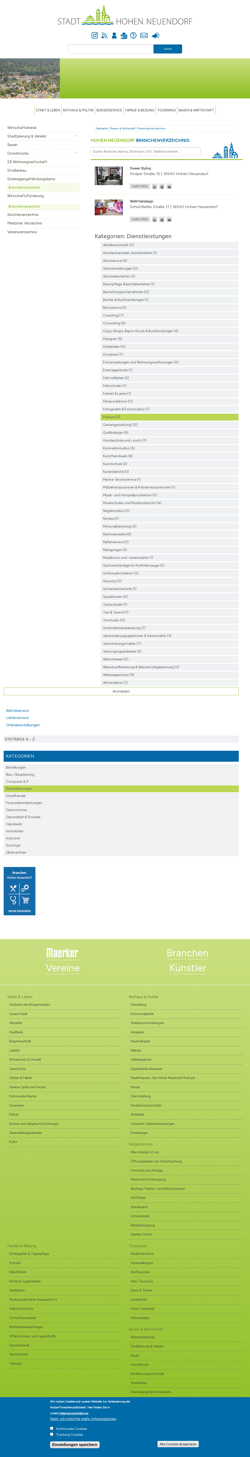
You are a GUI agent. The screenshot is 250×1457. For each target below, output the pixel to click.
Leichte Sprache (124, 32)
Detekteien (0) (114, 347)
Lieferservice (17, 717)
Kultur (13, 1142)
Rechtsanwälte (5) (117, 534)
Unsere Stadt (18, 1014)
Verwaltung (138, 1004)
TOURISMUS (166, 110)
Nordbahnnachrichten (146, 1105)
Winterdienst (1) (115, 683)
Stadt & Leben (48, 110)
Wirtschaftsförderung (25, 196)
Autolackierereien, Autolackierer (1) (130, 253)
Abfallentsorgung (143, 1225)
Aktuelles (15, 1023)
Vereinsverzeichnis (22, 232)
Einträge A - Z (20, 739)
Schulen (15, 1263)
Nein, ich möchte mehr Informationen (83, 1418)
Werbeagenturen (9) (118, 675)
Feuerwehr (16, 1105)
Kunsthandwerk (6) (118, 456)
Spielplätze (17, 1290)
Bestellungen (16, 767)
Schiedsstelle (140, 1216)
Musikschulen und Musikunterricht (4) (132, 503)
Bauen (12, 145)
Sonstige (13, 845)
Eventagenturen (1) (118, 370)
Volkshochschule (21, 1308)
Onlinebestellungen (23, 725)
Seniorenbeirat (19, 1345)
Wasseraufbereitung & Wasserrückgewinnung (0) (141, 667)
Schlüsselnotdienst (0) (121, 573)
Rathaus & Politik (78, 110)
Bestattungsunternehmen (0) (126, 292)
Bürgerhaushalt (20, 1041)
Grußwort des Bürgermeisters (29, 1004)
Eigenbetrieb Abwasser (146, 1069)
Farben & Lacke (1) (117, 393)
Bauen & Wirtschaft (196, 110)
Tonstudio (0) (114, 620)
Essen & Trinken (142, 1290)
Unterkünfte (139, 1299)
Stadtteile (16, 1032)
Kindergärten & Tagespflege (29, 1254)
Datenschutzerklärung (73, 1413)
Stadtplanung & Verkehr (27, 136)
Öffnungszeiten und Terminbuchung (156, 1161)
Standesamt (139, 1207)
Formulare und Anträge (147, 1170)
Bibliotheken (17, 1272)
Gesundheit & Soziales (23, 817)
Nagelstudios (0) (116, 511)
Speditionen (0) (115, 597)
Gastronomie (16, 810)
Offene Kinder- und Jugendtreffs (32, 1336)
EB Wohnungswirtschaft (27, 162)
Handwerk (14, 824)
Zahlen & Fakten (20, 1078)
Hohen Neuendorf (140, 140)
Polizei (13, 1114)
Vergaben (137, 1032)
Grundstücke (18, 153)
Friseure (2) (111, 417)
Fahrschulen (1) (114, 386)
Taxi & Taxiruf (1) (115, 612)
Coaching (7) (113, 315)
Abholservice (17, 710)
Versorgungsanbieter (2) (122, 651)
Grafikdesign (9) (115, 433)
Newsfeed (104, 32)
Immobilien (14, 831)
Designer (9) (112, 339)
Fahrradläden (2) (116, 378)
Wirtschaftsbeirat (22, 128)
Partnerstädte (140, 1318)
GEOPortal (138, 1198)
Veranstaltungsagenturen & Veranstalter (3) (137, 636)
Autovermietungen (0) (120, 268)
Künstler (187, 968)
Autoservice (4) (115, 261)
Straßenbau (16, 170)
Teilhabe (15, 1363)
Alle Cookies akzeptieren (178, 1444)
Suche (168, 49)
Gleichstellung (141, 1096)
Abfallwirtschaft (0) (118, 245)
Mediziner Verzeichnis (24, 223)
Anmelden (114, 32)
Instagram (95, 32)
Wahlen (136, 1050)
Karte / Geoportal (142, 1308)
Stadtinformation (142, 1254)
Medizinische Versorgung (148, 1179)
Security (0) (112, 581)
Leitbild (14, 1050)
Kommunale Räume (22, 1096)
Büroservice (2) (114, 308)
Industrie (13, 838)
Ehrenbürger (139, 1133)
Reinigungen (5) (115, 550)
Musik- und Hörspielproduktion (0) (130, 495)
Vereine (63, 968)
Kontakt (144, 32)
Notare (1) (111, 519)
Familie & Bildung (139, 110)
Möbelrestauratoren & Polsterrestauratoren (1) (139, 487)
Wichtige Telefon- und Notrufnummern (158, 1189)
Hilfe (133, 32)
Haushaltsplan (140, 1041)
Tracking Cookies (69, 1435)
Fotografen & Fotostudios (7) (126, 409)
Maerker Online (141, 1234)
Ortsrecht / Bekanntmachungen (153, 1124)
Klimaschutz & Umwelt (25, 1059)
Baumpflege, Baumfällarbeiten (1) (129, 284)
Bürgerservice (109, 110)
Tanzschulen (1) (115, 604)
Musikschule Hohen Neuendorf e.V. (33, 1299)
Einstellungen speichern (74, 1445)
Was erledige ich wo (145, 1152)
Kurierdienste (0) (116, 472)
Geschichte (17, 1069)
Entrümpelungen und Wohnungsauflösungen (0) (141, 362)
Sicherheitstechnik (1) (119, 589)
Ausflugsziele (140, 1272)
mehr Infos (139, 186)
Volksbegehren (141, 1059)
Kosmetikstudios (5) (119, 448)
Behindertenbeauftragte (26, 1327)
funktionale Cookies (71, 1429)
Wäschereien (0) (115, 659)
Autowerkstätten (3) (119, 276)
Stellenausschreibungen (147, 1023)
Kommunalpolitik (142, 1014)
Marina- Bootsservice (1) (122, 479)
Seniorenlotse (18, 1354)
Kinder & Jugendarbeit (25, 1281)
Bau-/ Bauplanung (20, 774)
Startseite (101, 128)
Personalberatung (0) (119, 526)
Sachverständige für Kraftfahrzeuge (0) (134, 565)
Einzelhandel (15, 796)
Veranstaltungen (142, 1263)
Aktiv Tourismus (142, 1281)
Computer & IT (17, 782)
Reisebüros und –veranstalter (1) (128, 558)
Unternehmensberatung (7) (124, 628)
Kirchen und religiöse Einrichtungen (34, 1124)
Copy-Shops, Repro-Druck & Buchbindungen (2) (140, 331)
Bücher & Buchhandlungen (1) (125, 300)
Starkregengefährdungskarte (31, 179)
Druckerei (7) (113, 354)
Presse (155, 32)
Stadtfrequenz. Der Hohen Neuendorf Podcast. (163, 1078)
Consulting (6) (114, 323)
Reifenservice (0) (116, 542)
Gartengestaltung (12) (120, 425)
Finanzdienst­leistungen (24, 803)
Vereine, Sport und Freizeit (27, 1087)
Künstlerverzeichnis (23, 214)
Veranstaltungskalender (25, 1133)
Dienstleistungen (19, 789)
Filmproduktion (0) (118, 401)
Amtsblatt (137, 1114)
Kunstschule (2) (115, 464)
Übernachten (16, 852)
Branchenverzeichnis (24, 187)
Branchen (187, 953)
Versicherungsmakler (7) (122, 644)
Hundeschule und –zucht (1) (124, 440)
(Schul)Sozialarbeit (22, 1318)
